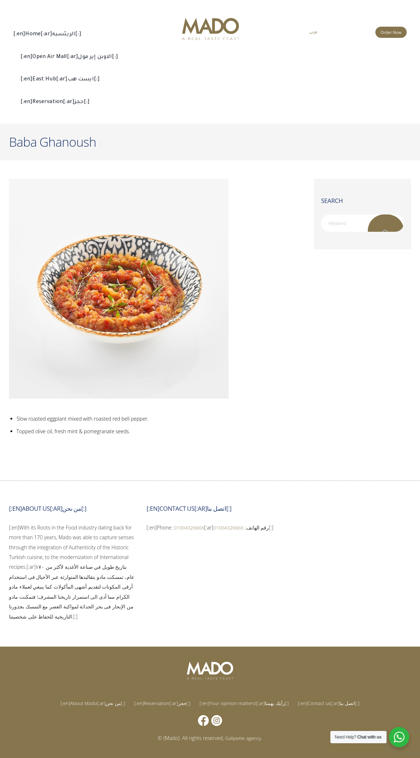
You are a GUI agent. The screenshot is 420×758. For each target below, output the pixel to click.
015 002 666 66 (350, 31)
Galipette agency (243, 738)
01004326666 (190, 527)
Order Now (391, 32)
